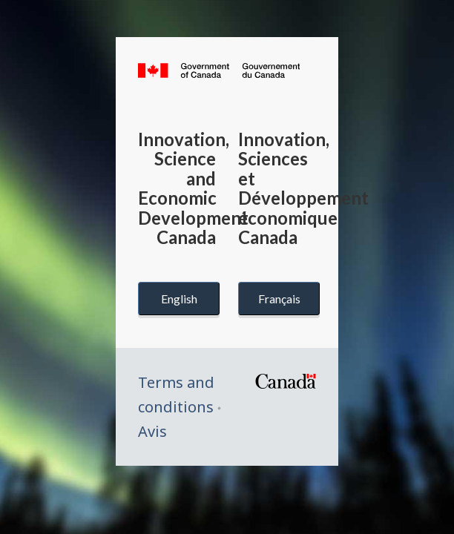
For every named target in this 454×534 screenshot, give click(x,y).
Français (279, 298)
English (179, 298)
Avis (152, 431)
